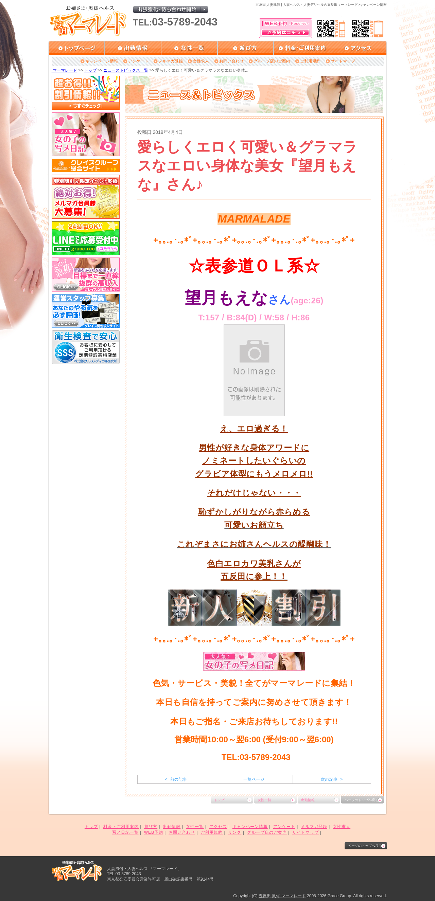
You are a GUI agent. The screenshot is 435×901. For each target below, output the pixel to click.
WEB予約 (153, 832)
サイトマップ (343, 61)
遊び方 (150, 826)
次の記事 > (332, 779)
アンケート (138, 61)
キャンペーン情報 (101, 61)
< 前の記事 (176, 779)
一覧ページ (253, 779)
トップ (90, 70)
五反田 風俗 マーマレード (282, 896)
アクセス (218, 826)
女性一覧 (264, 800)
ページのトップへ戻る (362, 800)
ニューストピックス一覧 (125, 70)
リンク (234, 832)
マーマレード (64, 70)
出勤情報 (308, 800)
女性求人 (201, 61)
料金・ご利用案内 (121, 826)
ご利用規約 (310, 61)
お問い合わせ (231, 61)
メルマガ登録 (170, 61)
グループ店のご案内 (272, 61)
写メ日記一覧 (125, 832)
